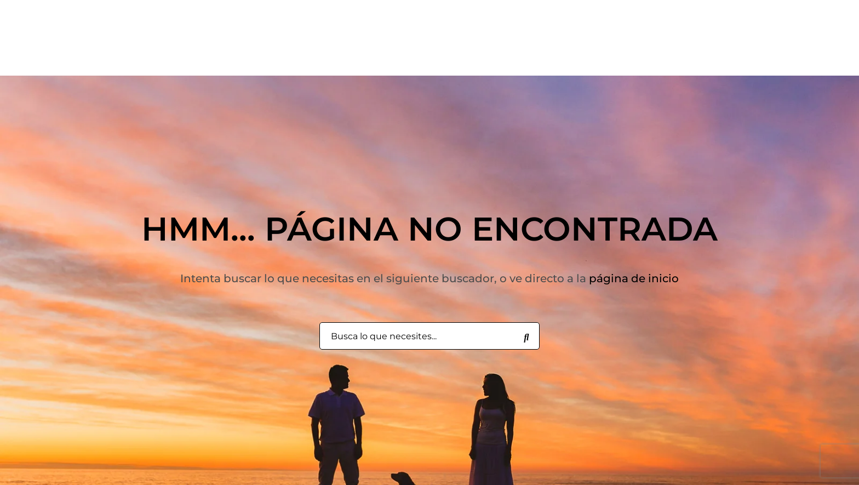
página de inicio (634, 278)
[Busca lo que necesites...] (526, 336)
